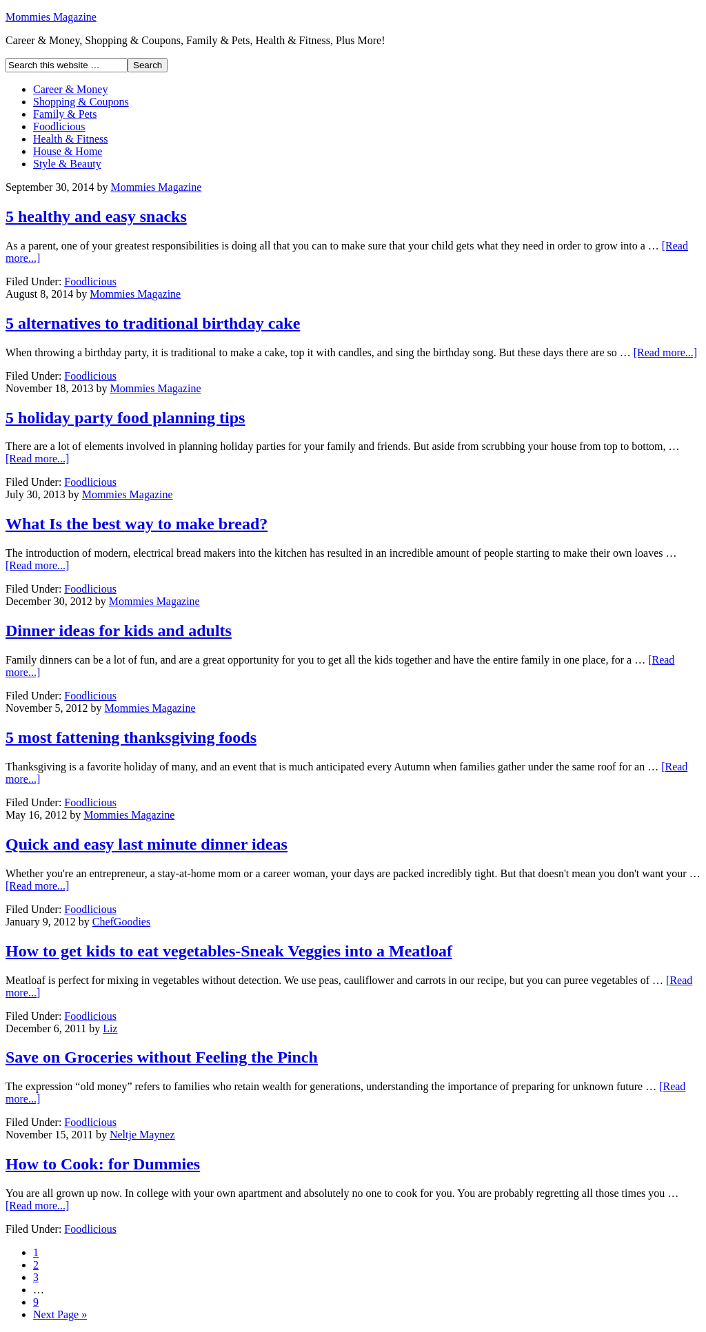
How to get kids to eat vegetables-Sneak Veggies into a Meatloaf (229, 951)
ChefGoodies (121, 922)
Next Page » (60, 1314)
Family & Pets (65, 114)
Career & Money (70, 89)
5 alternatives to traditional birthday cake (153, 323)
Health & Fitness (70, 139)
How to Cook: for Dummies (103, 1164)
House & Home (67, 151)
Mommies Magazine (51, 17)
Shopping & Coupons (81, 101)
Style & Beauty (67, 164)
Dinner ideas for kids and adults (119, 630)
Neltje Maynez (142, 1134)
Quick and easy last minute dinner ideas (147, 844)
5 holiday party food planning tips (125, 418)
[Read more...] (665, 352)
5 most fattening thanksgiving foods (131, 737)
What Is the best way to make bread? (137, 524)
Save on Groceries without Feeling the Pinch (162, 1057)
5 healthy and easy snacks (96, 216)
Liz (110, 1028)
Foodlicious (59, 126)
